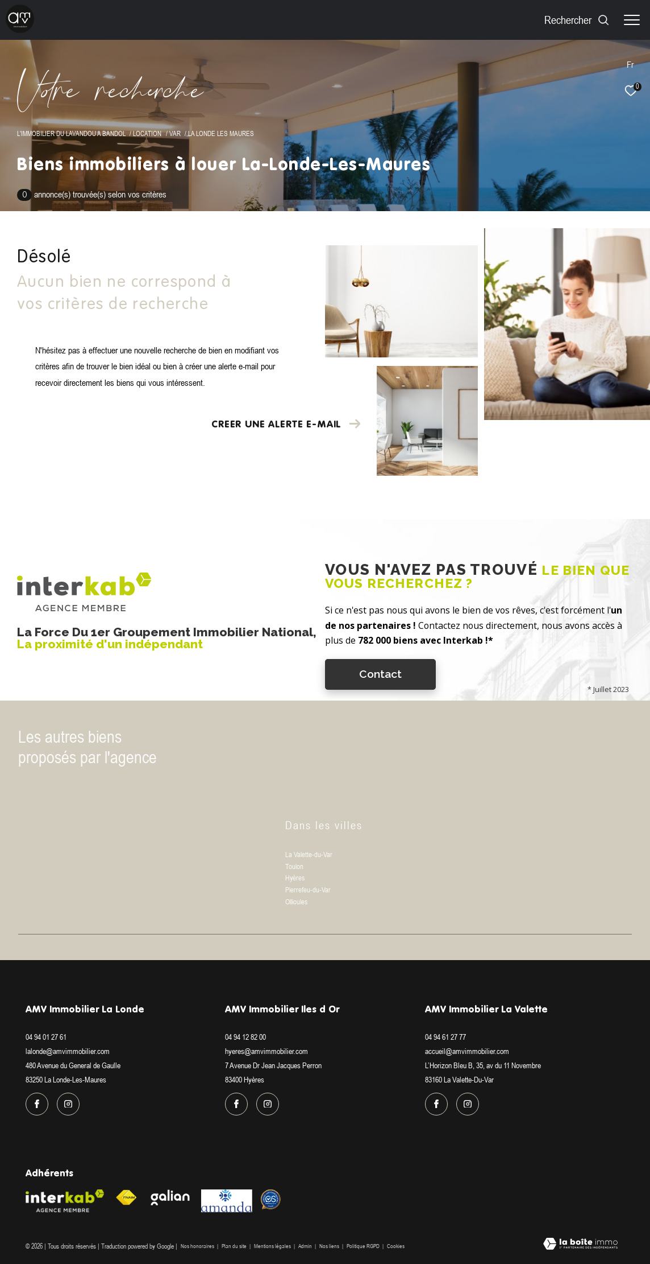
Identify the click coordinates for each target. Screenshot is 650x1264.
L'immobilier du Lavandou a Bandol (71, 133)
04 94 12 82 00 (245, 1036)
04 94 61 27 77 (445, 1036)
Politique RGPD (363, 1246)
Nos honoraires (197, 1246)
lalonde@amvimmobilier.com (68, 1051)
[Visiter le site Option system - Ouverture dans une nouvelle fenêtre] (271, 1199)
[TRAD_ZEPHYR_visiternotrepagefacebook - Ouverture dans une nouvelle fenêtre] (37, 1104)
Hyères (295, 878)
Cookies (396, 1246)
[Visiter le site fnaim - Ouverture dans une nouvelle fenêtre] (126, 1197)
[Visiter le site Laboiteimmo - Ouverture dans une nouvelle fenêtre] (580, 1244)
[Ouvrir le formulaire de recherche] (577, 19)
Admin (305, 1246)
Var (175, 133)
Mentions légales (273, 1246)
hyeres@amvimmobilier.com (266, 1051)
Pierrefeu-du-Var (308, 890)
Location (147, 133)
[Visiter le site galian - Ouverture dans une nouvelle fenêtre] (170, 1197)
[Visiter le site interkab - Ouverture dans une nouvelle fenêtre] (65, 1200)
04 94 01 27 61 (46, 1036)
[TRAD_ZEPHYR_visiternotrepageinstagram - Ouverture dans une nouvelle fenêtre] (68, 1104)
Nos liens (329, 1246)
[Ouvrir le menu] (632, 20)
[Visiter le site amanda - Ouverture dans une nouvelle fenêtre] (226, 1200)
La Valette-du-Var (308, 854)
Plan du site (235, 1246)
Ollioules (296, 901)
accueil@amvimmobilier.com (467, 1051)
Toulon (294, 866)
